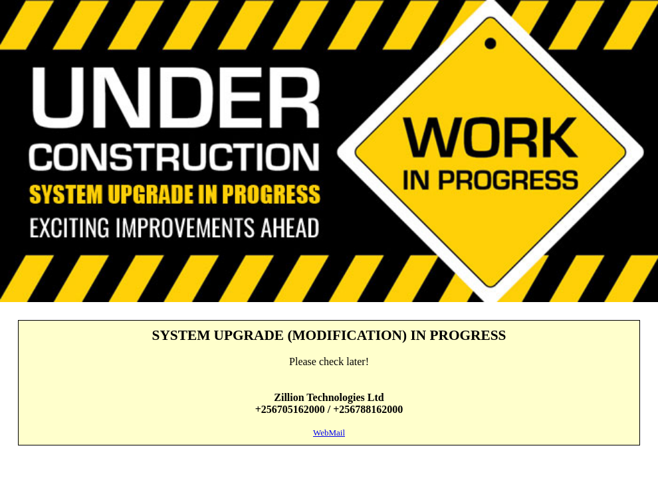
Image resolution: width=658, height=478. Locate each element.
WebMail (329, 433)
